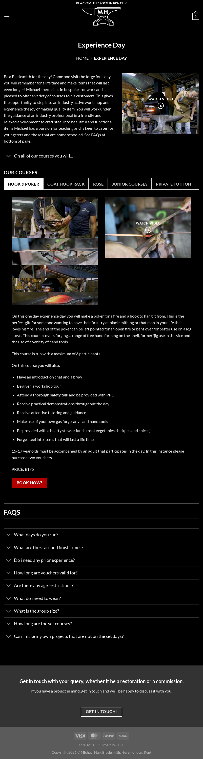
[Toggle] (9, 156)
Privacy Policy (111, 745)
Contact (86, 745)
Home (82, 58)
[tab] (23, 184)
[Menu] (7, 16)
